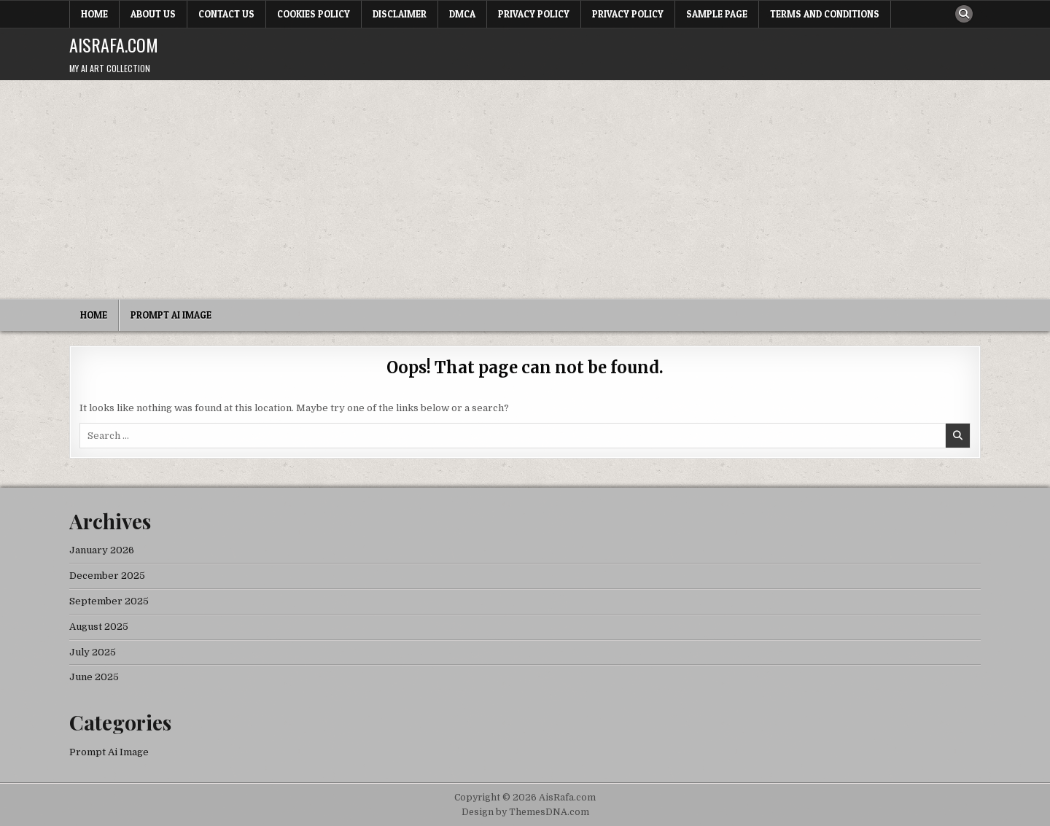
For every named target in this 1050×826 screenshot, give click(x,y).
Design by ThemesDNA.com (525, 812)
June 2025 (94, 676)
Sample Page (716, 14)
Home (94, 14)
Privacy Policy (533, 14)
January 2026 (101, 550)
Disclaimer (400, 14)
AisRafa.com (113, 44)
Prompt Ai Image (171, 315)
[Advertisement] (525, 189)
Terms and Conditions (824, 14)
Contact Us (226, 14)
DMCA (462, 14)
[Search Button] (964, 14)
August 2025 (98, 626)
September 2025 (109, 601)
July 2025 (92, 652)
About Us (153, 14)
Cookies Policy (313, 14)
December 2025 (107, 575)
